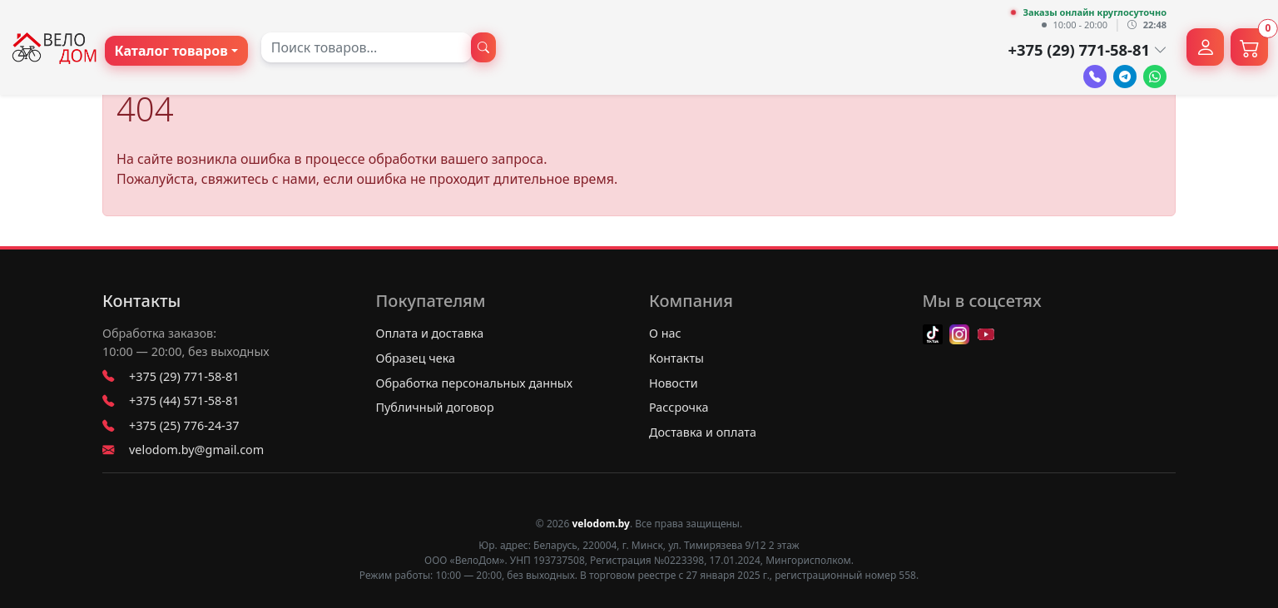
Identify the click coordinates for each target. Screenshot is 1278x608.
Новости (673, 383)
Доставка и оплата (702, 432)
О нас (665, 333)
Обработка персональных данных (474, 383)
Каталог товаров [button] (171, 51)
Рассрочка (678, 407)
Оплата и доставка (430, 333)
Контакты (141, 301)
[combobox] (366, 47)
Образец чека (416, 358)
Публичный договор (435, 407)
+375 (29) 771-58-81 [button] (1087, 49)
